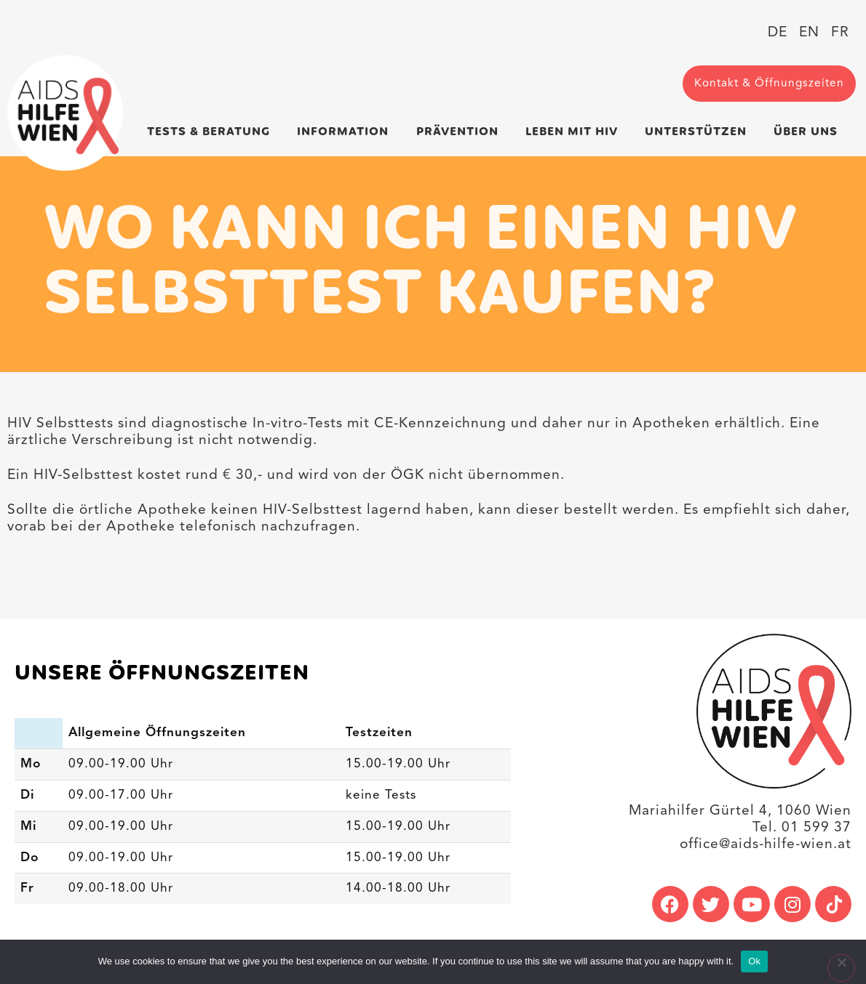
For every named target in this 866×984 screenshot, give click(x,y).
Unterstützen (699, 132)
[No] (841, 968)
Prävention (461, 132)
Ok (754, 961)
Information (346, 132)
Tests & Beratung (212, 132)
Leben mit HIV (575, 132)
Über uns (809, 132)
